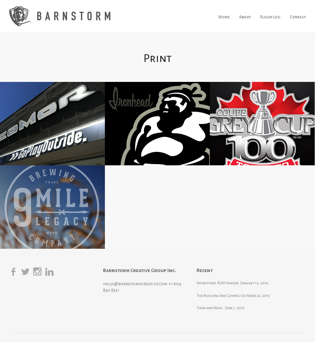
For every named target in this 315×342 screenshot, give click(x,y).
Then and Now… (211, 308)
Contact (298, 17)
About (245, 17)
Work (224, 17)
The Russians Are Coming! (219, 296)
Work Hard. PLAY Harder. (218, 283)
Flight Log (270, 17)
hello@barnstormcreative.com (135, 283)
